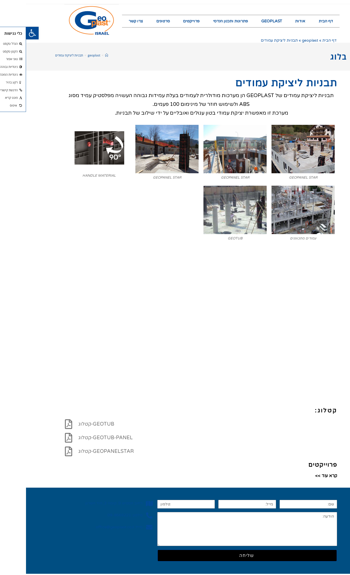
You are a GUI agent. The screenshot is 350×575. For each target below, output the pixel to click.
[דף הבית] (80, 56)
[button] (6, 33)
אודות (274, 21)
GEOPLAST (245, 21)
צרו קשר (110, 21)
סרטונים (137, 21)
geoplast (284, 41)
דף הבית (300, 21)
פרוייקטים (165, 21)
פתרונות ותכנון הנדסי (204, 21)
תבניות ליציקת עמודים (43, 56)
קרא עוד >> (300, 477)
